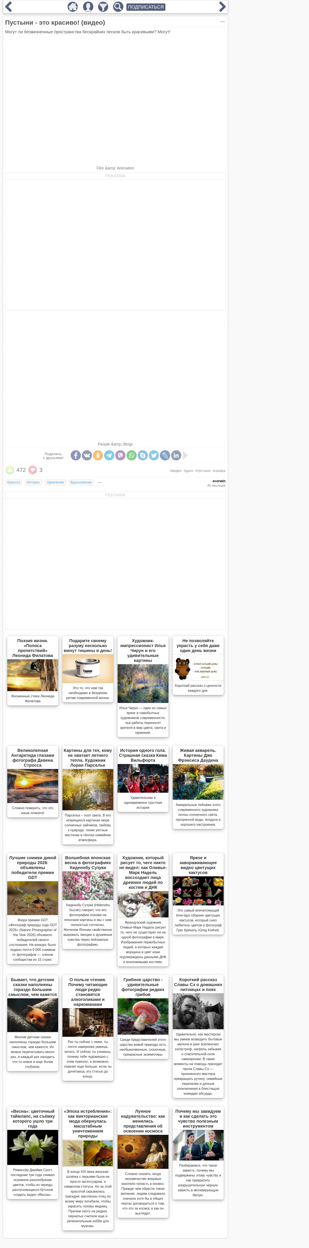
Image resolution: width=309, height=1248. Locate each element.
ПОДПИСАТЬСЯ (146, 7)
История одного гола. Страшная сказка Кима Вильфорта (143, 755)
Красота (13, 482)
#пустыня (203, 471)
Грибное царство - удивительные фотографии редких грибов (143, 987)
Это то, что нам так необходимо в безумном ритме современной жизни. (87, 693)
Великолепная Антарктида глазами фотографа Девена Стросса (32, 758)
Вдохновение (81, 482)
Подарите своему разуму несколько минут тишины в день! (88, 645)
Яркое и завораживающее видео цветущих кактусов (198, 865)
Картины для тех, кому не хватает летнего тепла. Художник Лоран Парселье (88, 758)
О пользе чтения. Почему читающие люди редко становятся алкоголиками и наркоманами (87, 992)
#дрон (188, 471)
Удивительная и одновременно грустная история (143, 802)
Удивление (55, 482)
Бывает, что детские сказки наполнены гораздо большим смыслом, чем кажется (33, 987)
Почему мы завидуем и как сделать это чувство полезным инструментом (198, 1118)
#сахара (218, 471)
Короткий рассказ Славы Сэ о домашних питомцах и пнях (198, 984)
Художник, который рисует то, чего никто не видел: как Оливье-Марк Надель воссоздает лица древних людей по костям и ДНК (143, 872)
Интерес (33, 482)
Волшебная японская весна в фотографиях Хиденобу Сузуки (88, 862)
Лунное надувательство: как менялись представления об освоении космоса (143, 1121)
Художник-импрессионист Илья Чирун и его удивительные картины (143, 650)
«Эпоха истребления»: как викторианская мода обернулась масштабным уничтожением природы (88, 1123)
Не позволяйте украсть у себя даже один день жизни (198, 645)
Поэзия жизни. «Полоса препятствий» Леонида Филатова (32, 648)
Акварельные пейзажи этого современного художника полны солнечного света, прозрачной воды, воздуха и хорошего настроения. (198, 814)
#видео (175, 471)
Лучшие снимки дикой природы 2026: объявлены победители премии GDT (32, 867)
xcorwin (218, 481)
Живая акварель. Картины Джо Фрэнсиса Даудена (198, 755)
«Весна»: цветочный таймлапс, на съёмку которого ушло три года (33, 1118)
